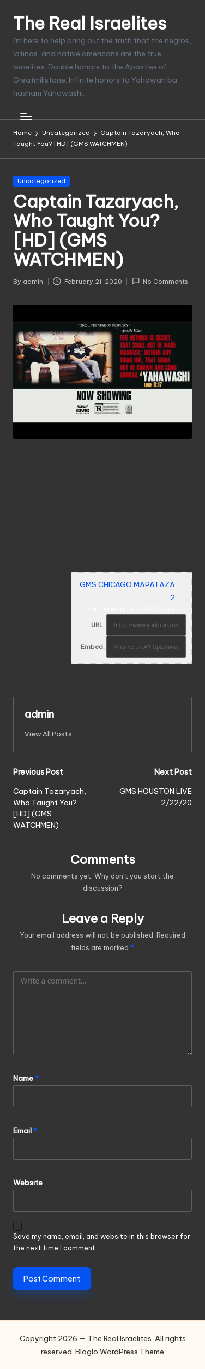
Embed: (93, 647)
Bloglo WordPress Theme (119, 1351)
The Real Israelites (90, 23)
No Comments (160, 281)
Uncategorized (41, 181)
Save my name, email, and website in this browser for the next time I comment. (101, 1242)
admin (39, 714)
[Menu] (25, 116)
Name (26, 1078)
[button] (48, 734)
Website (28, 1182)
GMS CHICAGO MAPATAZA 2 (127, 591)
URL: (98, 625)
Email (25, 1131)
